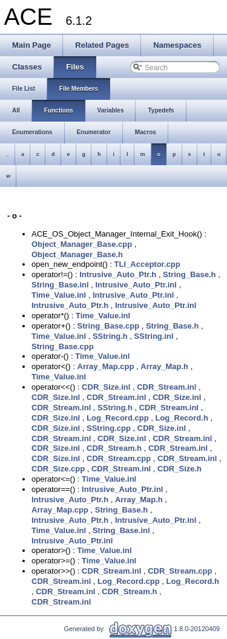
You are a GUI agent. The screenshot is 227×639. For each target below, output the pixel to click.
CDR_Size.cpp (58, 468)
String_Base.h (189, 274)
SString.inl (154, 336)
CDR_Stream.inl (166, 387)
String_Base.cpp (108, 325)
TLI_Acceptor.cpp (147, 264)
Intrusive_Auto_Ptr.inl (135, 284)
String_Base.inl (60, 284)
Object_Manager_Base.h (77, 254)
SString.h (110, 336)
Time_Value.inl (58, 295)
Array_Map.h (164, 366)
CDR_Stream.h (114, 448)
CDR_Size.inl (106, 387)
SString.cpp (109, 428)
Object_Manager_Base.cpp (81, 244)
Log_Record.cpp (118, 417)
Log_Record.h (181, 417)
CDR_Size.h (179, 468)
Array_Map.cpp (105, 366)
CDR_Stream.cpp (119, 458)
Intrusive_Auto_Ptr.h (117, 274)
